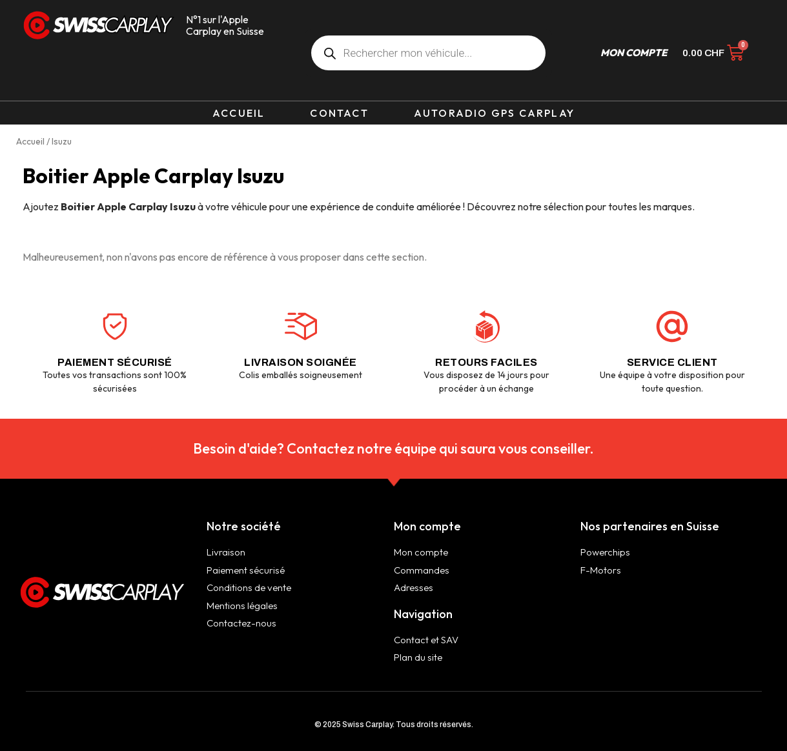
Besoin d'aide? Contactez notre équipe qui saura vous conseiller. (393, 448)
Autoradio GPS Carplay (494, 112)
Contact (339, 112)
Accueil (238, 112)
